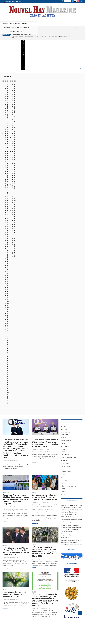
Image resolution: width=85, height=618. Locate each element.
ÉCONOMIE (34, 546)
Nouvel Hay (5, 56)
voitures (45, 207)
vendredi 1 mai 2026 (70, 58)
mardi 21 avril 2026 (35, 103)
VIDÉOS (63, 189)
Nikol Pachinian (50, 146)
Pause (77, 28)
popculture (37, 205)
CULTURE (24, 23)
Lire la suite (5, 61)
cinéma (36, 200)
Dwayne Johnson (46, 200)
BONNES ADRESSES (15, 23)
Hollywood (47, 202)
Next (81, 28)
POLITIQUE (64, 175)
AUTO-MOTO (64, 129)
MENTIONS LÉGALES (8, 603)
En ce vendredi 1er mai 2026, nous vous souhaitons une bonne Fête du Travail (73, 51)
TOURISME (64, 186)
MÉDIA (63, 169)
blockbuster (43, 199)
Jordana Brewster (39, 204)
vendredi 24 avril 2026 (15, 103)
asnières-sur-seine (13, 353)
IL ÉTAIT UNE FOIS (66, 158)
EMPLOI (63, 146)
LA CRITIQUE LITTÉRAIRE (68, 163)
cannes (48, 199)
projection (42, 205)
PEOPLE (63, 172)
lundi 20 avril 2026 (55, 107)
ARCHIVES (34, 286)
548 (33, 592)
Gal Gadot (42, 202)
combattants (49, 462)
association (43, 462)
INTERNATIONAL (35, 131)
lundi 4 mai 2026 (35, 58)
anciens (43, 460)
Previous (79, 28)
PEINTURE (46, 603)
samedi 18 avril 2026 (15, 576)
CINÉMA (33, 186)
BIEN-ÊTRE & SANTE (66, 132)
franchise (37, 202)
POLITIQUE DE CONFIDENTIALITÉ (52, 607)
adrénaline (38, 199)
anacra (40, 460)
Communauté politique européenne (11, 203)
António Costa (36, 146)
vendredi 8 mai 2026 (7, 58)
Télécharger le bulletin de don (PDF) (71, 432)
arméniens (6, 353)
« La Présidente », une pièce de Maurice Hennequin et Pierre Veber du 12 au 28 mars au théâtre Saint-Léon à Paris (73, 94)
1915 (34, 460)
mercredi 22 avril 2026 (15, 403)
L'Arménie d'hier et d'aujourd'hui (71, 253)
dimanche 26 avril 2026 (44, 302)
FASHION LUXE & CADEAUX (68, 152)
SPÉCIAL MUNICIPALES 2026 (69, 180)
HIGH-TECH (64, 155)
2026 (37, 460)
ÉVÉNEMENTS (7, 84)
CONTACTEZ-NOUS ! (63, 23)
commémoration (20, 353)
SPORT (63, 183)
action (34, 199)
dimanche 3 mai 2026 (49, 58)
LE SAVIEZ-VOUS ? (66, 166)
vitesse (41, 207)
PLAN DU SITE (6, 607)
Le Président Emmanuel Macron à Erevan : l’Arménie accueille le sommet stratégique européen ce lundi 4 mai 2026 (41, 30)
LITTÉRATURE (47, 605)
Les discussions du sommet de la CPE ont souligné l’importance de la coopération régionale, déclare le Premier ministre (45, 137)
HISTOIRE (46, 602)
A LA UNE (25, 43)
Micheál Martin (43, 146)
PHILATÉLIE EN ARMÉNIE (29, 607)
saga (46, 205)
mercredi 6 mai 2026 (44, 197)
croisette (40, 200)
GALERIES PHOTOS (50, 23)
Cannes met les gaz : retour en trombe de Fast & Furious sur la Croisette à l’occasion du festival (44, 191)
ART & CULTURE (65, 126)
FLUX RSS (72, 561)
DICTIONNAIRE (65, 140)
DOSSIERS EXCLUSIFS (35, 23)
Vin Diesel (38, 207)
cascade (52, 199)
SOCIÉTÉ (63, 177)
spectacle (49, 205)
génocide (27, 353)
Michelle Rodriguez (48, 204)
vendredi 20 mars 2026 (76, 100)
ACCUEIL (5, 23)
